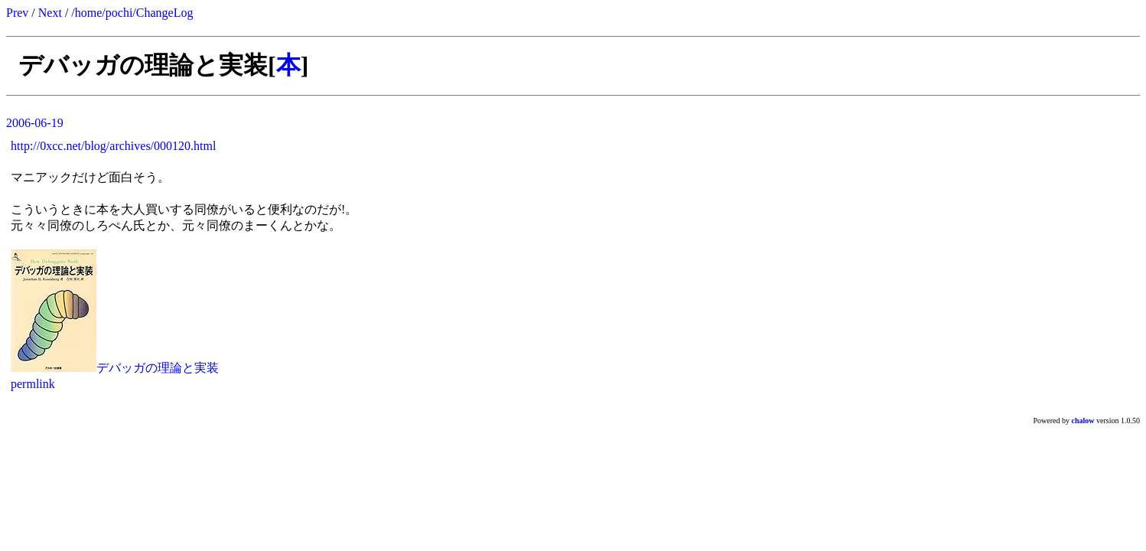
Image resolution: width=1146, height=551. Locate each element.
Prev (17, 12)
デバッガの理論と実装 (157, 367)
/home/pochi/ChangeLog (132, 12)
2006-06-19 (34, 122)
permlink (33, 383)
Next (50, 12)
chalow (1083, 420)
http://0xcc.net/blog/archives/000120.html (113, 145)
